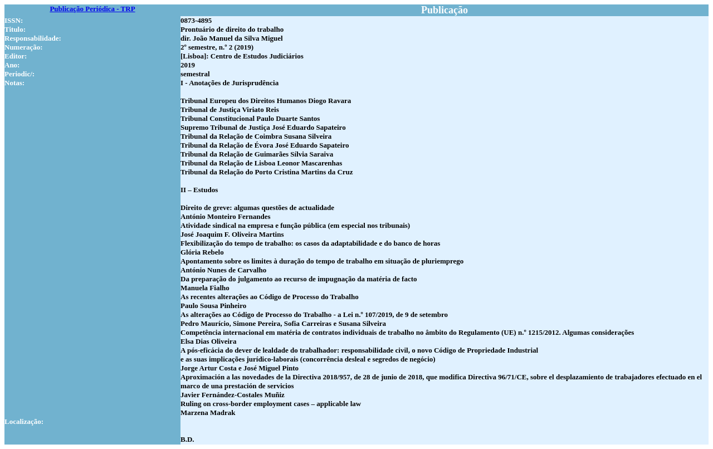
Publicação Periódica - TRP (92, 8)
